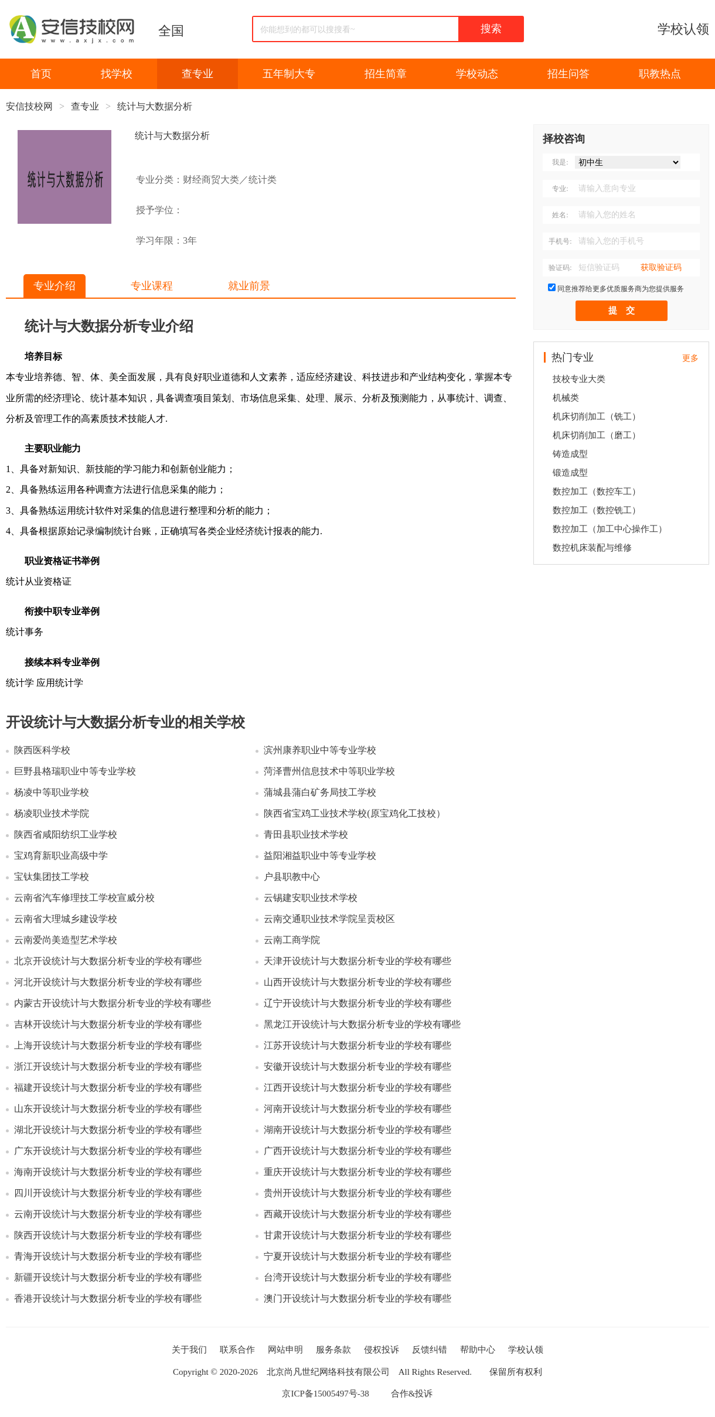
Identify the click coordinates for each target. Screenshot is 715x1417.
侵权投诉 (381, 1349)
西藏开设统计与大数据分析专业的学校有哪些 (357, 1214)
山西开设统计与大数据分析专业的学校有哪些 (357, 982)
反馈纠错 (429, 1349)
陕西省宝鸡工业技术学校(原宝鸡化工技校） (354, 813)
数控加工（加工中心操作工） (610, 529)
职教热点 (660, 74)
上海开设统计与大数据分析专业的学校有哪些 (108, 1045)
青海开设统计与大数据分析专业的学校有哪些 (108, 1256)
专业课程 (152, 286)
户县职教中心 (292, 877)
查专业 (197, 74)
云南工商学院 (292, 940)
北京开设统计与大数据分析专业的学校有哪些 (108, 961)
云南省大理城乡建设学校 (65, 919)
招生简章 (386, 74)
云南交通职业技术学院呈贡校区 (329, 919)
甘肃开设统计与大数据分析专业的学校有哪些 (357, 1235)
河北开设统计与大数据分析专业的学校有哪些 (108, 982)
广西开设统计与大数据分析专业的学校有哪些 (357, 1151)
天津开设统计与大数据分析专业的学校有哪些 (357, 961)
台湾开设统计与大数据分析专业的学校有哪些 (357, 1277)
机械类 (566, 397)
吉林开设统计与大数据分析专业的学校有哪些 (108, 1024)
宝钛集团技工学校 (51, 877)
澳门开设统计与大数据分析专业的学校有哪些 (357, 1298)
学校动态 (477, 74)
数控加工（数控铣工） (597, 510)
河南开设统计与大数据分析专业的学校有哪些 (357, 1109)
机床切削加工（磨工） (597, 435)
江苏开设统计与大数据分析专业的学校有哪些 (357, 1045)
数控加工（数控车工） (597, 491)
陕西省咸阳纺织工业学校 (65, 834)
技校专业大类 (579, 379)
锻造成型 (570, 472)
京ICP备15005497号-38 (325, 1393)
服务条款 (333, 1349)
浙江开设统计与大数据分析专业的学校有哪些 (108, 1066)
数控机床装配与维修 (592, 547)
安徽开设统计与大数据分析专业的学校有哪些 (357, 1066)
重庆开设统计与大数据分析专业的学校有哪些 (357, 1172)
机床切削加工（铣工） (597, 416)
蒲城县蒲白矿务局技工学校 (320, 792)
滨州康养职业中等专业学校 (320, 750)
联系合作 (237, 1349)
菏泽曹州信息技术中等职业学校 (329, 771)
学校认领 (683, 29)
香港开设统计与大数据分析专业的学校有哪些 (108, 1298)
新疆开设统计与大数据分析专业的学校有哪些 (108, 1277)
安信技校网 (29, 106)
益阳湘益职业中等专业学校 (320, 856)
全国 (171, 30)
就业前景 (249, 286)
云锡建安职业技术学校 (311, 898)
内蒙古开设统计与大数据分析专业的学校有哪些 (112, 1003)
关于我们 (189, 1349)
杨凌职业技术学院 (51, 813)
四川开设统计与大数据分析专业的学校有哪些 (108, 1193)
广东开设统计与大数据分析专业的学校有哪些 (108, 1151)
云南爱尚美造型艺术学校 (65, 940)
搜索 (491, 29)
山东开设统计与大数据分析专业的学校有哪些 (108, 1109)
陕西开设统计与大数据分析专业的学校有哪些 (108, 1235)
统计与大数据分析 (154, 106)
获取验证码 (661, 267)
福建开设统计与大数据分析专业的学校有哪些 (108, 1087)
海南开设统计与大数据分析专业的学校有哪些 (108, 1172)
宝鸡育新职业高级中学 (61, 856)
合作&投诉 (412, 1393)
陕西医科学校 (42, 750)
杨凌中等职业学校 (51, 792)
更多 (690, 358)
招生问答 (568, 74)
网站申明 (285, 1349)
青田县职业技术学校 (306, 834)
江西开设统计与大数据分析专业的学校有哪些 (357, 1087)
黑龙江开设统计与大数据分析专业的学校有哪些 (362, 1024)
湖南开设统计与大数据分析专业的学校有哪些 (357, 1130)
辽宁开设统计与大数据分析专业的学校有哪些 (357, 1003)
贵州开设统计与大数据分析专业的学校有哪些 (357, 1193)
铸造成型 (570, 454)
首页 (41, 74)
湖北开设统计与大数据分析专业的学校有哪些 (108, 1130)
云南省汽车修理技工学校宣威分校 (84, 898)
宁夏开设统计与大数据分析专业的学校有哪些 (357, 1256)
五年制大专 (289, 74)
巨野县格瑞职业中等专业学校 (75, 771)
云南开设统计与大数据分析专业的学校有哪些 (108, 1214)
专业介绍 (54, 286)
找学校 (116, 74)
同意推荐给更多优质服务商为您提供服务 (620, 289)
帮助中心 (477, 1349)
